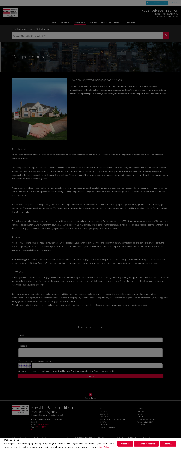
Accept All (125, 444)
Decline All (168, 444)
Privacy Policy (103, 447)
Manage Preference (146, 444)
